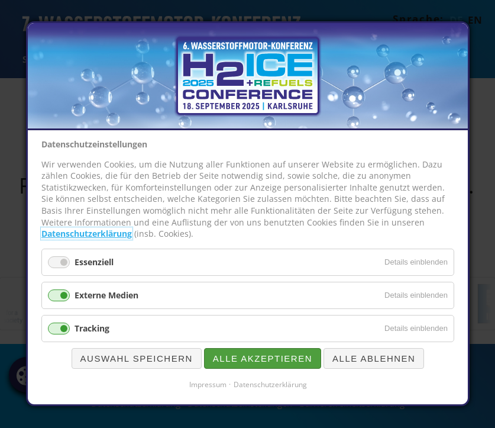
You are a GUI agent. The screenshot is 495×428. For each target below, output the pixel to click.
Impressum (207, 384)
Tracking (92, 328)
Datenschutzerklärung (86, 234)
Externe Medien (106, 295)
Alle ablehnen (373, 358)
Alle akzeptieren (262, 358)
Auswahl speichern (136, 358)
